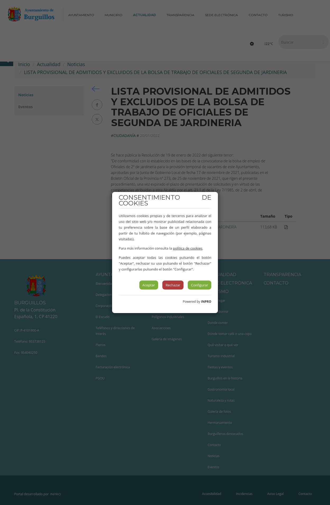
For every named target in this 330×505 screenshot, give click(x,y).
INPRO (206, 301)
